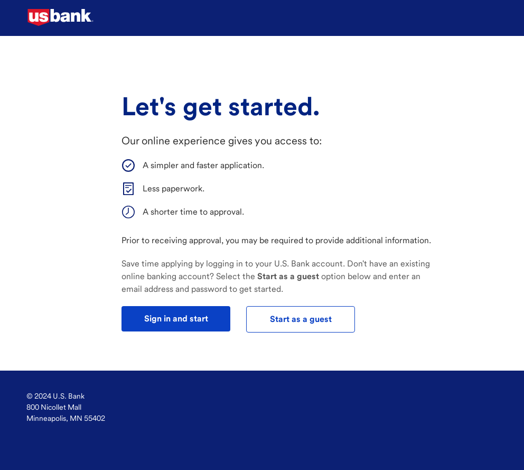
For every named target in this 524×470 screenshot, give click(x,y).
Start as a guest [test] (301, 319)
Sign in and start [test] (176, 319)
